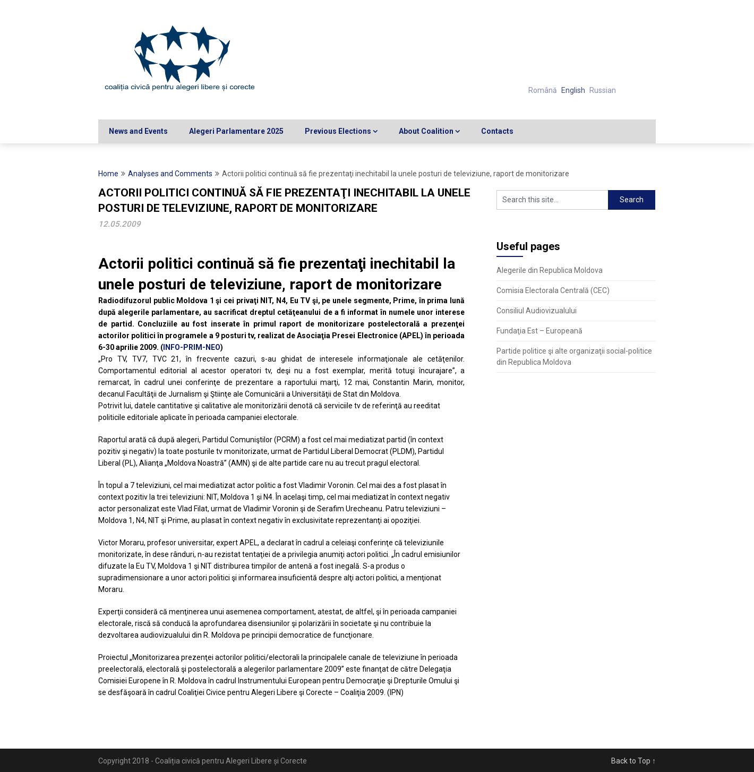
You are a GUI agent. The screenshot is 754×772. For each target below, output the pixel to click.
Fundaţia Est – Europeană (539, 331)
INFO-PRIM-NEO (191, 347)
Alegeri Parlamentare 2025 (236, 131)
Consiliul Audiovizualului (536, 310)
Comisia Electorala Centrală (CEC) (553, 290)
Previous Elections (338, 131)
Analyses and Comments (170, 173)
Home (108, 173)
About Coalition (426, 131)
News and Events (138, 131)
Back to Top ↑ (633, 761)
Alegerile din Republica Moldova (549, 270)
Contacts (497, 131)
